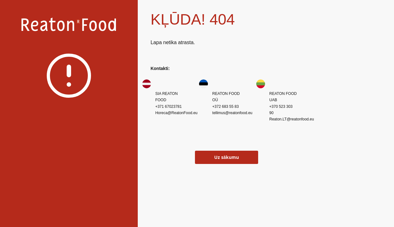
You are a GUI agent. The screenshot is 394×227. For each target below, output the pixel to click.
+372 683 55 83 (225, 106)
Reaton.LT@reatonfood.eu (291, 119)
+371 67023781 (168, 106)
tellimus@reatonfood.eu (232, 113)
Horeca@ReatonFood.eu (176, 113)
